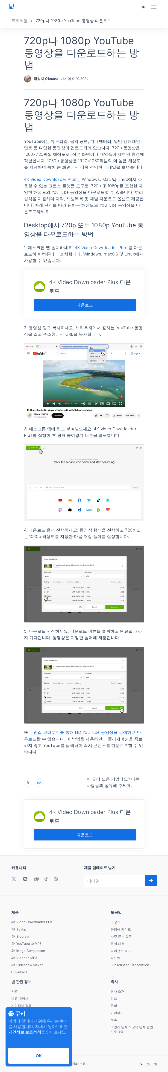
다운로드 (85, 305)
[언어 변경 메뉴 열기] (143, 7)
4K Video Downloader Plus (50, 179)
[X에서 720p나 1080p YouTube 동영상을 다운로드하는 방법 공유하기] (28, 782)
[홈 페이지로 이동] (11, 7)
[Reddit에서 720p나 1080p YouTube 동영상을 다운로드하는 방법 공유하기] (39, 782)
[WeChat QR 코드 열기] (25, 879)
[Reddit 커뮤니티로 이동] (36, 879)
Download (19, 972)
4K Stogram (20, 936)
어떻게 (115, 922)
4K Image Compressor (28, 951)
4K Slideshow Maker (27, 965)
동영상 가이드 (121, 929)
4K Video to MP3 (24, 958)
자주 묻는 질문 (121, 936)
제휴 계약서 (19, 998)
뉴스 (114, 998)
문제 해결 (117, 944)
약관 (14, 991)
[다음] (151, 880)
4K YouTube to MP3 (26, 944)
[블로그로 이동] (56, 879)
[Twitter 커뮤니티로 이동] (14, 879)
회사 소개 (117, 991)
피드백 (115, 958)
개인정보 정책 (21, 1005)
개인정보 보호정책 (24, 1032)
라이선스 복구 (121, 951)
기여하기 (117, 1013)
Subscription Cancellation (130, 965)
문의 (114, 1005)
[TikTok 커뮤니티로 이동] (46, 879)
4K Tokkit (18, 929)
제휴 (114, 1020)
